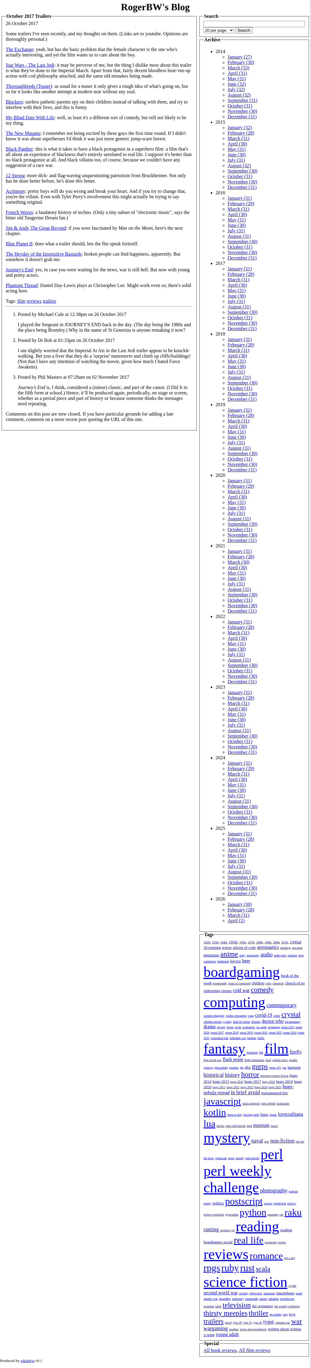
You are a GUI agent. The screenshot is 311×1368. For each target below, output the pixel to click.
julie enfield (268, 1103)
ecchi (238, 1027)
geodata (233, 1067)
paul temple (252, 1158)
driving (221, 1027)
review (282, 1242)
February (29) (241, 203)
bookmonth (220, 983)
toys (292, 1314)
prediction (280, 1203)
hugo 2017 (252, 1081)
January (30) (240, 904)
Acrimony (15, 191)
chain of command (239, 983)
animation (211, 955)
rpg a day (289, 1258)
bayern (235, 961)
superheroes (287, 1298)
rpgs (212, 1267)
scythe (293, 1285)
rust (247, 1267)
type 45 (257, 1322)
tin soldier (275, 1314)
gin (242, 1067)
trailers (49, 301)
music (274, 1125)
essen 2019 (246, 1032)
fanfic (260, 1038)
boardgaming (242, 972)
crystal (291, 1014)
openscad (220, 1158)
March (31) (238, 138)
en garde (262, 1027)
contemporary (281, 1005)
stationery (238, 1298)
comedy (262, 989)
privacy (291, 1203)
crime (276, 1015)
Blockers (14, 101)
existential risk (220, 1038)
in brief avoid (245, 1092)
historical (214, 1075)
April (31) (237, 73)
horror (250, 1074)
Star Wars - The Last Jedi (30, 65)
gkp (248, 1067)
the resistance (262, 1306)
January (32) (240, 127)
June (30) (237, 154)
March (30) (238, 562)
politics (218, 1203)
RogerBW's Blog (155, 7)
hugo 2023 (247, 1087)
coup (250, 1015)
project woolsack (214, 1214)
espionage (274, 1027)
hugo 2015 (221, 1081)
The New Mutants (23, 133)
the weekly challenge (287, 1306)
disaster (256, 1021)
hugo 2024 (261, 1087)
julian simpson (251, 1103)
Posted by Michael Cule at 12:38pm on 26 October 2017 (72, 314)
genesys (208, 1067)
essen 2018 (231, 1032)
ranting (211, 1229)
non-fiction (282, 1141)
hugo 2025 (275, 1087)
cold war (241, 990)
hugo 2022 (233, 1087)
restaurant (270, 1242)
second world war (221, 1292)
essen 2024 (290, 1032)
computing (234, 1002)
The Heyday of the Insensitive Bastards (44, 254)
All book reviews (220, 1350)
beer (246, 960)
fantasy (224, 1049)
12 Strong (15, 175)
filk (261, 1052)
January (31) (240, 198)
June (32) (237, 84)
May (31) (237, 78)
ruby (230, 1267)
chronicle (278, 983)
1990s (268, 942)
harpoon (294, 1067)
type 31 (247, 1322)
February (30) (241, 62)
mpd (249, 1125)
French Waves (19, 212)
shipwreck (256, 1293)
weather (234, 1329)
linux (264, 1114)
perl (271, 1154)
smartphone (285, 1293)
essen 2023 (275, 1032)
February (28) (241, 133)
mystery (227, 1138)
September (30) (242, 171)
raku (293, 1212)
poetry (207, 1203)
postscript (244, 1201)
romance (266, 1255)
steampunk (251, 1298)
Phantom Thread (22, 285)
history (232, 1075)
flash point (232, 1059)
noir (266, 1141)
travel (228, 1322)
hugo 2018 (268, 1081)
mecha (220, 1125)
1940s (224, 942)
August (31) (239, 236)
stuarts (263, 1298)
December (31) (242, 116)
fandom (252, 1038)
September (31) (242, 100)
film (21, 301)
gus (284, 1067)
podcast (293, 1191)
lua (209, 1123)
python (253, 1212)
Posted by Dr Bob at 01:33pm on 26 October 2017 (66, 340)
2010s (284, 942)
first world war (212, 1060)
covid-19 (263, 1015)
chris (268, 983)
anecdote (297, 947)
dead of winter (241, 1021)
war (296, 1321)
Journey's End (19, 269)
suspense (209, 1306)
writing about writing (284, 1329)
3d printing (212, 947)
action (227, 947)
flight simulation (254, 1060)
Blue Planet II (19, 243)
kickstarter (283, 1103)
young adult (227, 1334)
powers (268, 1203)
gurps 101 (275, 1067)
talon (219, 1306)
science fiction (246, 1282)
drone (230, 1027)
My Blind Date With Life (30, 117)
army (242, 955)
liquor (273, 1114)
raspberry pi (227, 1230)
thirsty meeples (225, 1313)
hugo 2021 (219, 1087)
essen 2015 (287, 1027)
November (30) (242, 111)
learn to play (234, 1114)
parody (240, 1158)
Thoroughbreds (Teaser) (29, 86)
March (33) (238, 67)
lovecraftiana (290, 1114)
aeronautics (268, 947)
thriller (258, 1313)
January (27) (240, 56)
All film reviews (254, 1350)
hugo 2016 (236, 1081)
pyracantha (231, 1214)
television (237, 1305)
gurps (260, 1066)
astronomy (253, 955)
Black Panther (19, 148)
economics (248, 1027)
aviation (292, 955)
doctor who (272, 1021)
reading (257, 1226)
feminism (252, 1052)
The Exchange (19, 49)
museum (261, 1125)
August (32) (239, 94)
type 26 (237, 1322)
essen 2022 (261, 1032)
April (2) (236, 920)
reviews (34, 301)
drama (210, 1026)
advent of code (244, 947)
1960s (243, 942)
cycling (227, 1021)
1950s (233, 942)
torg (285, 1314)
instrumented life (274, 1093)
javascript (222, 1101)
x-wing (209, 1334)
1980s (259, 942)
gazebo (293, 1060)
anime (229, 954)
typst (268, 1322)
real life (248, 1240)
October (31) (240, 105)
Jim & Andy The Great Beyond (36, 228)
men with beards (235, 1125)
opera (231, 1158)
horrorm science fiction (274, 1075)
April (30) (237, 143)
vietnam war (282, 1322)
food (268, 1060)
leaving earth (251, 1114)
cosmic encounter (236, 1015)
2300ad (295, 942)
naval (257, 1141)
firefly (296, 1051)
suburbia (273, 1298)
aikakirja (285, 947)
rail (281, 1214)
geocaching (221, 1067)
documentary (292, 1021)
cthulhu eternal (213, 1021)
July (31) (236, 160)
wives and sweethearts (253, 1329)
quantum (273, 1214)
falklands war (238, 1038)
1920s (207, 942)
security (244, 1293)
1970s (251, 942)
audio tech (280, 955)
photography (274, 1191)
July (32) (236, 89)
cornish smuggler (214, 1015)
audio (266, 955)
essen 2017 (217, 1032)
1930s (215, 942)
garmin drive (280, 1060)
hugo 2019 (284, 1081)
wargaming (216, 1328)
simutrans (269, 1293)
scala (263, 1269)
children (257, 983)
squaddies (225, 1298)
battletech (223, 961)
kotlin (215, 1112)
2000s (276, 942)
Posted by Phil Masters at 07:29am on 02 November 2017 (73, 377)
